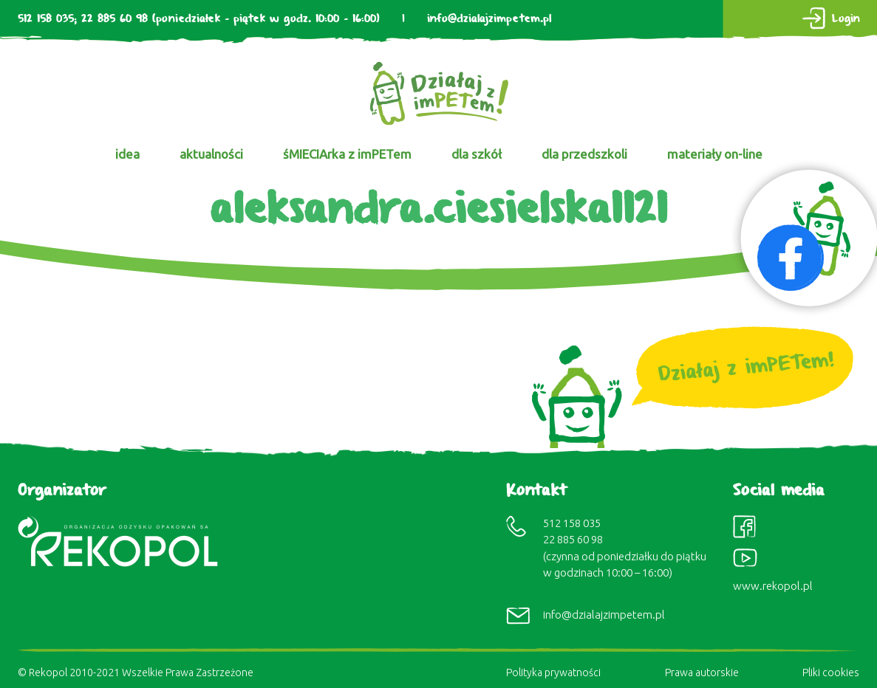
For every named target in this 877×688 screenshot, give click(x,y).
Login (846, 18)
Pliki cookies (830, 672)
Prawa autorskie (702, 672)
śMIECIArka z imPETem (347, 154)
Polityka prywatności (553, 672)
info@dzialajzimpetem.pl (489, 18)
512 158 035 (46, 18)
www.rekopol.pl (773, 585)
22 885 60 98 (114, 18)
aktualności (211, 154)
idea (127, 154)
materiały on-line (714, 154)
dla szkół (476, 154)
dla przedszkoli (584, 154)
